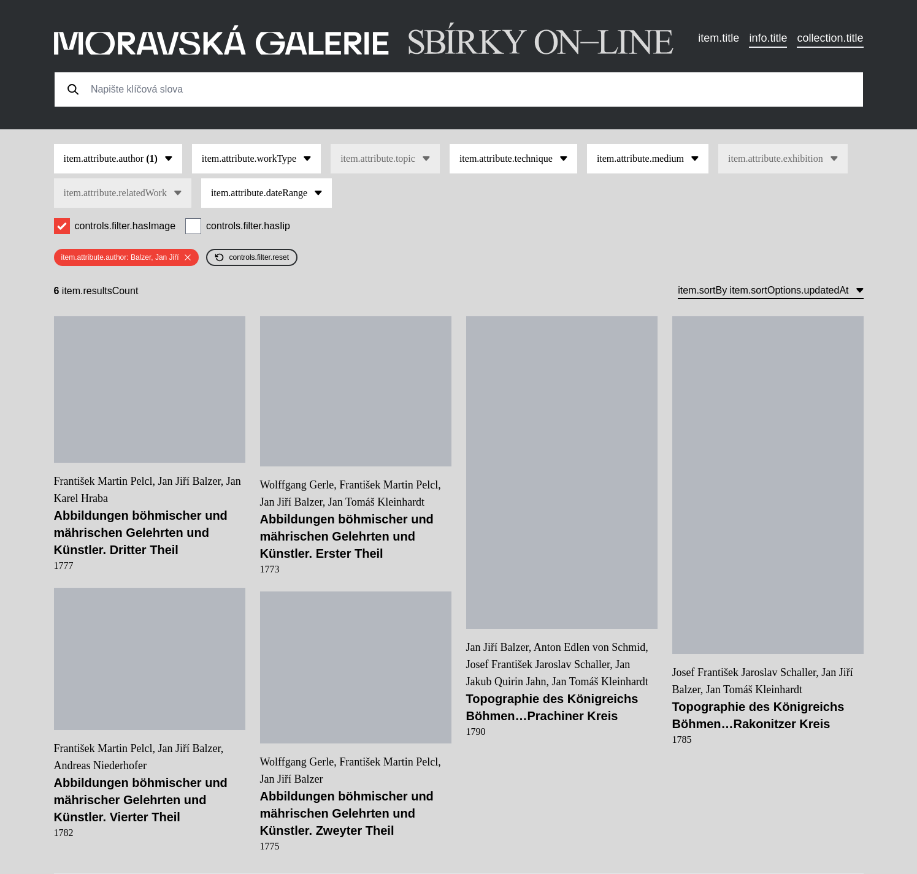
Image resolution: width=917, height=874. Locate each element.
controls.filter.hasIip (248, 226)
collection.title (830, 38)
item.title (718, 38)
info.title (768, 38)
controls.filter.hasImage (125, 226)
